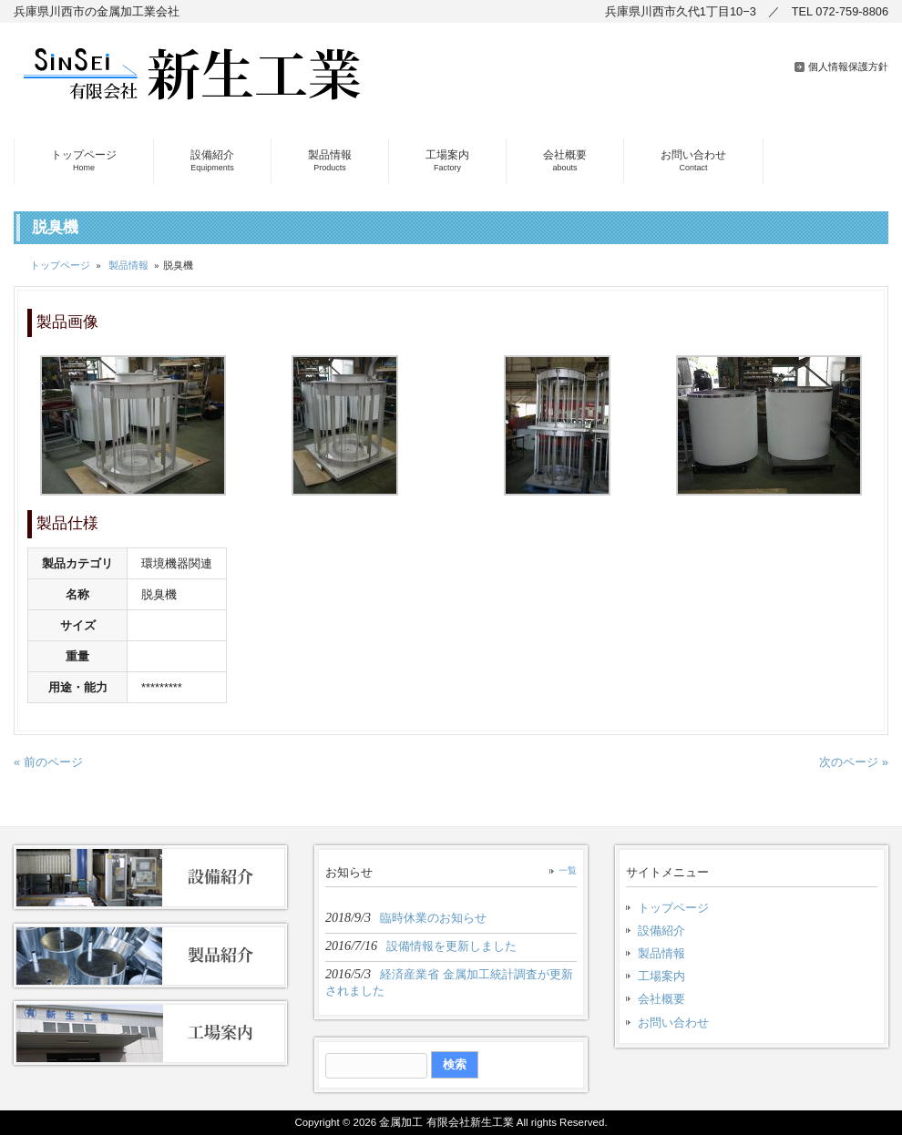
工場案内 (661, 976)
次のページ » (853, 762)
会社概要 (661, 999)
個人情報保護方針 (848, 66)
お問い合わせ (673, 1022)
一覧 (568, 870)
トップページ (60, 265)
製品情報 (128, 265)
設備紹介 (661, 930)
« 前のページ (48, 762)
